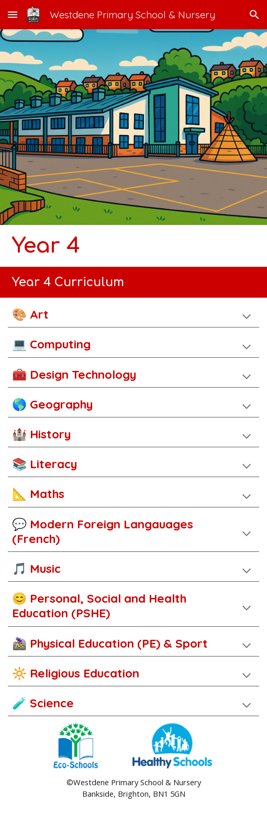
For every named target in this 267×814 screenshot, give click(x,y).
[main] (133, 246)
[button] (12, 14)
